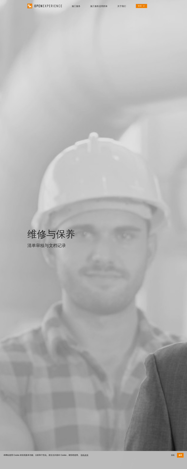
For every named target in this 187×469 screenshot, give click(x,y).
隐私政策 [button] (84, 455)
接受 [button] (180, 455)
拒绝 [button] (172, 455)
